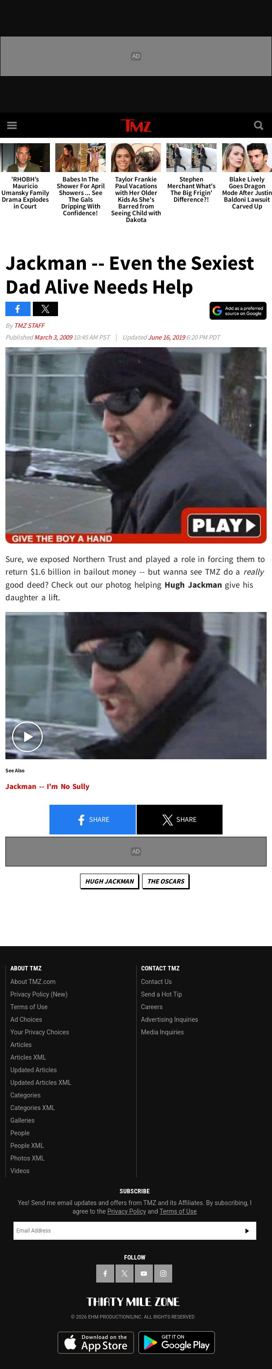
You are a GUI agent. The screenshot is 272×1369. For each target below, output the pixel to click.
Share (92, 820)
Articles (21, 1044)
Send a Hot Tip (161, 994)
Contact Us (156, 981)
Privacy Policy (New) (38, 994)
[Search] (259, 125)
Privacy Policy (126, 1211)
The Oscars (165, 881)
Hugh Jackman (109, 881)
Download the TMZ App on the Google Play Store (176, 1342)
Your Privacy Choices (39, 1032)
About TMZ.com (33, 981)
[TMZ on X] (125, 1274)
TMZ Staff (29, 325)
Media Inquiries (162, 1032)
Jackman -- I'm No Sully (47, 786)
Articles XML (28, 1057)
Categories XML (32, 1107)
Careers (152, 1007)
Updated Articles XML (40, 1082)
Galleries (22, 1120)
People (20, 1133)
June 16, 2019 (167, 337)
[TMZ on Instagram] (163, 1274)
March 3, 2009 (53, 337)
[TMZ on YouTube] (144, 1274)
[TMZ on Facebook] (105, 1274)
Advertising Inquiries (169, 1019)
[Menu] (12, 125)
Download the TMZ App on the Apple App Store (96, 1343)
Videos (20, 1170)
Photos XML (27, 1158)
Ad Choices (26, 1019)
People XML (27, 1145)
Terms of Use (29, 1007)
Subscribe (247, 1231)
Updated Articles (33, 1070)
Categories (25, 1095)
